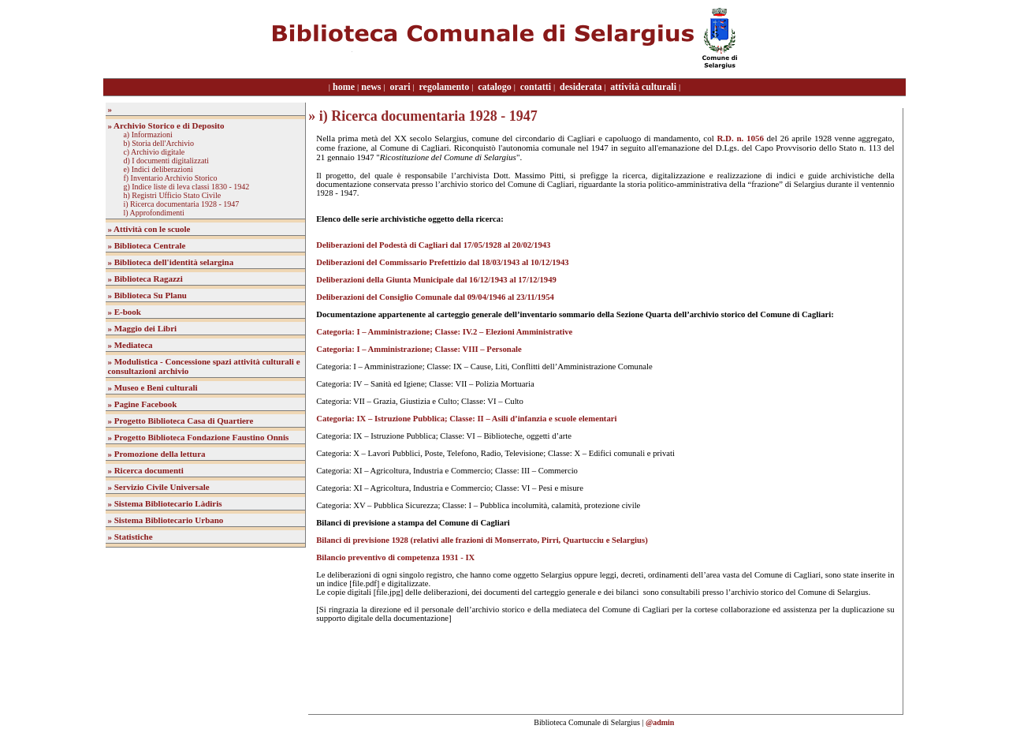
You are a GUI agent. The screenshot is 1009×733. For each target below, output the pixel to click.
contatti (535, 86)
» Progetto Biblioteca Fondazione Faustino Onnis (198, 437)
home (344, 86)
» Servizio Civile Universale (158, 487)
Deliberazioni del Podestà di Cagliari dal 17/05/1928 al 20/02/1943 (433, 245)
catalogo (495, 86)
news (371, 86)
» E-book (124, 311)
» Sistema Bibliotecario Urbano (165, 520)
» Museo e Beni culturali (152, 387)
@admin (660, 722)
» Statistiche (129, 536)
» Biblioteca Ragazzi (144, 278)
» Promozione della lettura (156, 453)
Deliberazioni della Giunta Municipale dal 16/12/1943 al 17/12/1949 (436, 279)
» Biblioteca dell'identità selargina (170, 262)
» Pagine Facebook (142, 404)
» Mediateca (129, 345)
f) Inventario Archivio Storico (170, 178)
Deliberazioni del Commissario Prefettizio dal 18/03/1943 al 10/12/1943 (442, 262)
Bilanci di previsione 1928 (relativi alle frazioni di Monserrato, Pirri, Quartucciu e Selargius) (481, 540)
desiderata (580, 86)
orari (400, 86)
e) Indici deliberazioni (157, 169)
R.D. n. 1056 (740, 138)
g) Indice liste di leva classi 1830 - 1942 (186, 186)
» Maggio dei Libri (142, 328)
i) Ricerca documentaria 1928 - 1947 (181, 204)
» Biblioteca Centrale (146, 245)
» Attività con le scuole (148, 229)
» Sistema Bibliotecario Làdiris (164, 503)
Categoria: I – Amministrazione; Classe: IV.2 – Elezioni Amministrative (444, 331)
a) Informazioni (147, 134)
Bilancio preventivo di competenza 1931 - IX (395, 557)
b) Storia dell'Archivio (158, 143)
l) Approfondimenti (153, 212)
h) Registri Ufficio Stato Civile (172, 195)
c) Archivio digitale (153, 152)
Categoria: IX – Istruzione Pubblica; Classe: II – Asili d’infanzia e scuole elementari (466, 418)
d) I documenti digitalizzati (166, 160)
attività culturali (643, 86)
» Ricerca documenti (145, 470)
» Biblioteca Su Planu (147, 295)
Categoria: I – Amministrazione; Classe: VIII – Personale (419, 349)
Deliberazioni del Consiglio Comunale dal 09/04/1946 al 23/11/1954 (435, 297)
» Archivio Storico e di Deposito (165, 125)
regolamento (444, 86)
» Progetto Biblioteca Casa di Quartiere (180, 420)
